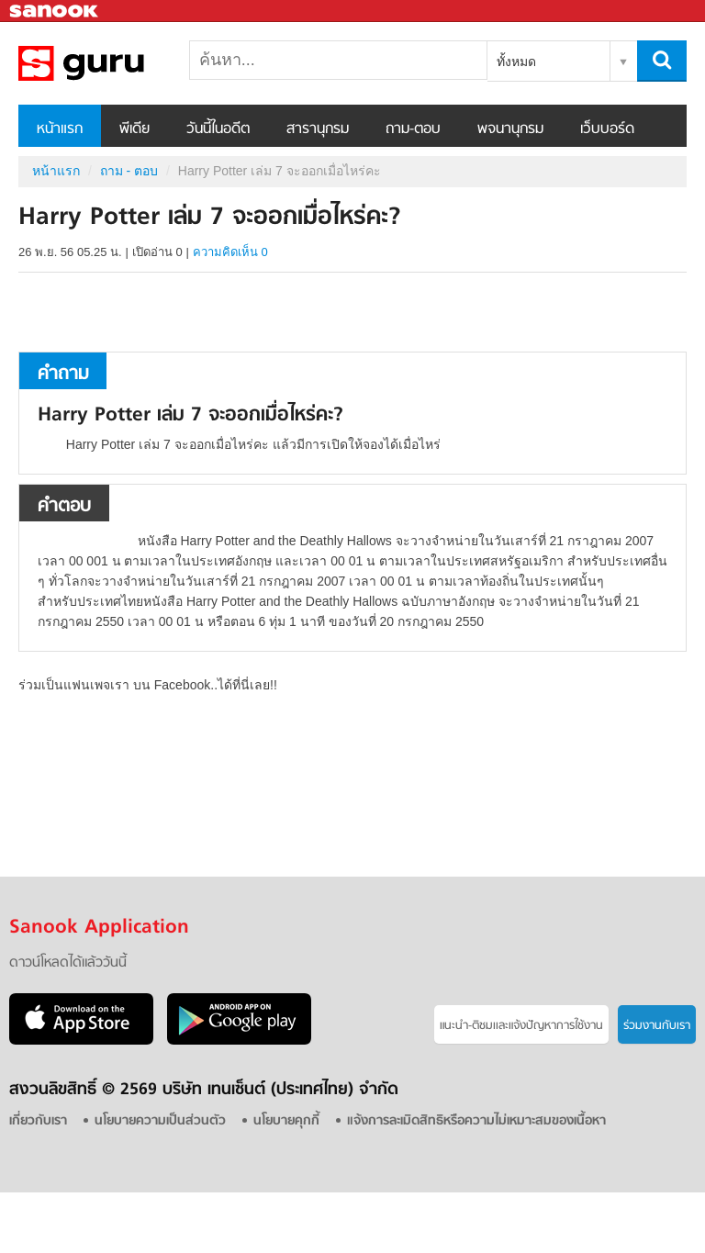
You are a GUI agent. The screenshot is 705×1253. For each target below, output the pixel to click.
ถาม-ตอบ (413, 129)
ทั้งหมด (516, 61)
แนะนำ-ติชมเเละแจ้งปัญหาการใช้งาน (521, 1025)
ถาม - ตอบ (129, 170)
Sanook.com (55, 11)
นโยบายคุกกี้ (286, 1121)
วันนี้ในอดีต (218, 129)
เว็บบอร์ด (607, 129)
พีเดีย (134, 129)
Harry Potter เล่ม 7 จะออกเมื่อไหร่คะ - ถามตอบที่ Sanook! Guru (114, 63)
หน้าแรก (60, 129)
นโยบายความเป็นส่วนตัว (160, 1121)
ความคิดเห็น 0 (230, 252)
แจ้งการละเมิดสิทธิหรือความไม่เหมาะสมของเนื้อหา (476, 1121)
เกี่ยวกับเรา (38, 1121)
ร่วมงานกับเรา (656, 1025)
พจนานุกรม (510, 129)
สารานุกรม (317, 129)
